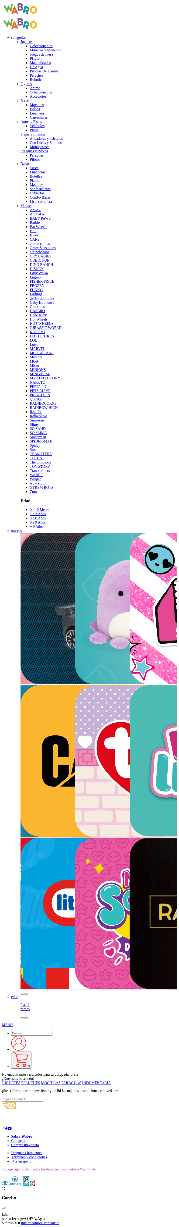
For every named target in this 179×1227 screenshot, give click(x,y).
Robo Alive (38, 416)
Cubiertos (37, 193)
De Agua (36, 67)
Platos (34, 180)
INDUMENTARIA (96, 1083)
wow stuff (37, 483)
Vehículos (37, 126)
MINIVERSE (40, 374)
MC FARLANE (42, 353)
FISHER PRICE (42, 281)
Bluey (34, 235)
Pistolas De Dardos (44, 71)
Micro (34, 365)
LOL (33, 340)
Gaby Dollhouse (42, 302)
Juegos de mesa (41, 54)
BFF (33, 231)
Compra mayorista (25, 1145)
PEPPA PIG (38, 387)
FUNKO (36, 290)
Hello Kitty (38, 315)
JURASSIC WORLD (46, 328)
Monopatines (39, 147)
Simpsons (37, 420)
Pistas (34, 130)
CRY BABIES (40, 256)
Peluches (36, 75)
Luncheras (37, 172)
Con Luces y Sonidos (46, 143)
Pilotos (35, 159)
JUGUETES (11, 1083)
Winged (35, 479)
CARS (35, 239)
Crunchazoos (39, 252)
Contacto (18, 1141)
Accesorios (38, 96)
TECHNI (37, 458)
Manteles (37, 185)
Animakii (37, 214)
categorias (18, 37)
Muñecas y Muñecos (45, 50)
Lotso (34, 344)
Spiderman (38, 437)
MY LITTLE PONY (45, 378)
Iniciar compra (32, 1223)
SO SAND (38, 429)
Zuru (33, 492)
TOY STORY (40, 466)
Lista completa (41, 201)
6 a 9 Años (38, 522)
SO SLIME (38, 433)
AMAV (35, 210)
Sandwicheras (40, 189)
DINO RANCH (41, 265)
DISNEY (37, 269)
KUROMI (37, 332)
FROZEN (37, 286)
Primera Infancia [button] (33, 134)
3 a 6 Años (38, 518)
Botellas (36, 176)
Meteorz (36, 357)
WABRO (36, 475)
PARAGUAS (71, 1083)
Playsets (36, 59)
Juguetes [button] (27, 42)
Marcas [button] (26, 206)
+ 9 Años (36, 526)
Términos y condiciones (29, 1157)
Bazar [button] (25, 164)
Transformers (40, 471)
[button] (22, 994)
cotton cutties (40, 244)
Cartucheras (39, 117)
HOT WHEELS (41, 323)
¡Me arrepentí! (22, 1161)
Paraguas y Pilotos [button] (34, 151)
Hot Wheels (39, 319)
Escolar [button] (26, 101)
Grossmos (37, 307)
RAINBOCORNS (43, 403)
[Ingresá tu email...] (22, 1099)
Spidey (35, 445)
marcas (16, 531)
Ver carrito (51, 1223)
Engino (35, 277)
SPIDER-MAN (41, 441)
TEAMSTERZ (41, 454)
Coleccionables (41, 46)
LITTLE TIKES (42, 336)
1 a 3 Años (38, 514)
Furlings (36, 294)
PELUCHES (30, 1083)
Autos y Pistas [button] (31, 122)
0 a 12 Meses (39, 510)
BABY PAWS (40, 218)
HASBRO (37, 311)
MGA (34, 361)
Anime (35, 88)
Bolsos (35, 109)
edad (14, 997)
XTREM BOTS (41, 487)
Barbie (35, 223)
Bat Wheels (38, 227)
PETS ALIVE (40, 391)
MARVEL (37, 349)
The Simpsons (40, 462)
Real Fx (35, 412)
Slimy (34, 424)
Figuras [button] (26, 84)
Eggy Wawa (39, 273)
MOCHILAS (51, 1083)
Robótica (36, 80)
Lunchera (37, 113)
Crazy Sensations (43, 248)
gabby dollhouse (42, 298)
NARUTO (37, 382)
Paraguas (36, 155)
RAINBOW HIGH (44, 408)
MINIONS (38, 370)
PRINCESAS (40, 395)
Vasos (34, 168)
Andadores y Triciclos (46, 138)
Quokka (36, 399)
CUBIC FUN (40, 260)
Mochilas (37, 105)
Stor (33, 450)
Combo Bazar (40, 197)
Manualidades (40, 63)
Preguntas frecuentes (26, 1153)
